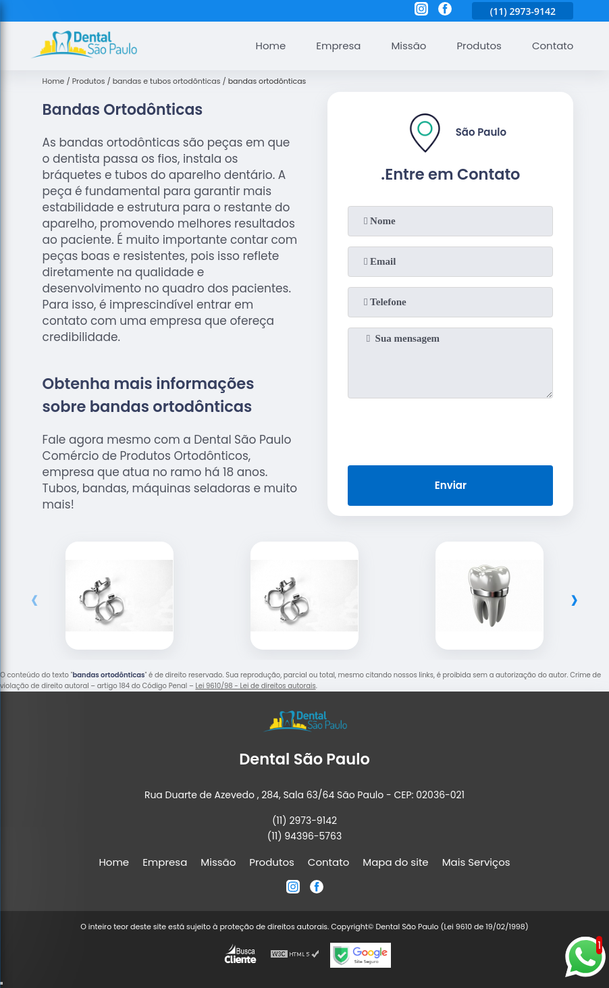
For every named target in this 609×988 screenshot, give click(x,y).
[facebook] (445, 11)
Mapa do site (395, 862)
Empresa (338, 45)
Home (271, 45)
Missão (408, 45)
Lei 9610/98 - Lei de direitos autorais (255, 686)
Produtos (479, 45)
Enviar (451, 485)
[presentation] (450, 428)
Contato (552, 45)
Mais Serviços (476, 862)
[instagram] (421, 11)
